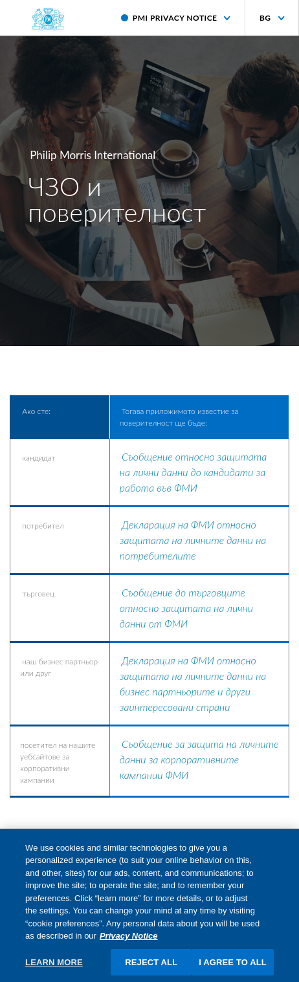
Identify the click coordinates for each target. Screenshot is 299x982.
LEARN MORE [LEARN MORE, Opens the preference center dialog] (54, 966)
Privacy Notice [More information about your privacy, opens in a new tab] (129, 940)
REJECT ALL (151, 966)
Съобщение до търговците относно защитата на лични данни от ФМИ (186, 607)
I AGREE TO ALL (233, 966)
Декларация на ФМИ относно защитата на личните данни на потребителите (193, 540)
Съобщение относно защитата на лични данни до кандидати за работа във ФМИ (193, 472)
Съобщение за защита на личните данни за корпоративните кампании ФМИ (199, 759)
